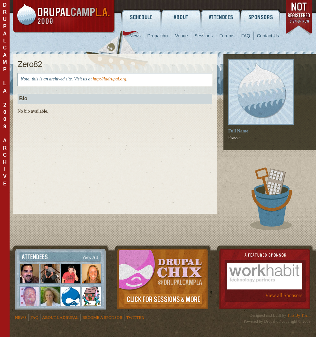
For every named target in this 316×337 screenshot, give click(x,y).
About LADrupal (60, 317)
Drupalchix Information (162, 278)
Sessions (203, 35)
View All (90, 257)
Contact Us (268, 35)
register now (299, 18)
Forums (226, 35)
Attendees (221, 17)
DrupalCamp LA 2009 (64, 16)
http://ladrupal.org (109, 79)
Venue (181, 35)
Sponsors (261, 17)
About (181, 17)
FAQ (245, 35)
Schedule (141, 17)
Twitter (135, 317)
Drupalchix (158, 35)
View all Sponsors (283, 295)
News (135, 35)
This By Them (299, 315)
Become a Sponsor (102, 317)
